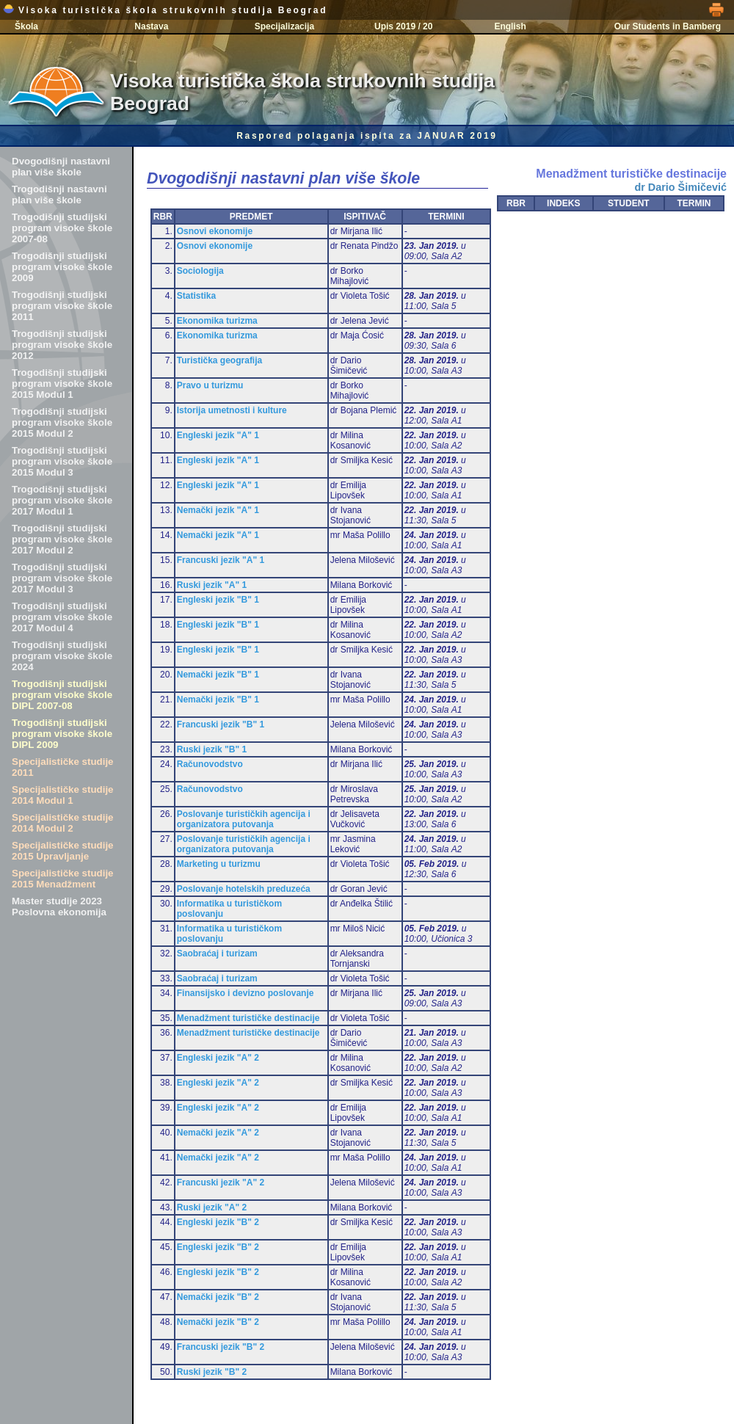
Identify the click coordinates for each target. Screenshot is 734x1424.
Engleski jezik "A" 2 (218, 1058)
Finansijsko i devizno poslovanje (245, 993)
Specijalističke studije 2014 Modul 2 (63, 823)
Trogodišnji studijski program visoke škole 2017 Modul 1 (62, 500)
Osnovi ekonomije (214, 231)
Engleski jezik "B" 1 (218, 600)
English (510, 26)
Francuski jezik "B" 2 (220, 1347)
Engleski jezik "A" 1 (218, 435)
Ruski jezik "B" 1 (212, 749)
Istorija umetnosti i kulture (232, 410)
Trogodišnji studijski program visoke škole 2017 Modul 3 (62, 578)
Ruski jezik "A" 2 (212, 1207)
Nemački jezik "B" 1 (218, 674)
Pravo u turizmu (210, 385)
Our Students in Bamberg (667, 26)
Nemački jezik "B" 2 (218, 1297)
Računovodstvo (210, 764)
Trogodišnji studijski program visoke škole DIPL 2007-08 (62, 694)
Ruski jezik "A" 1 (212, 585)
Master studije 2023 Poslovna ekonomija (59, 907)
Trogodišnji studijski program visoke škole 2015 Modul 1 (62, 383)
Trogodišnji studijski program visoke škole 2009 (62, 266)
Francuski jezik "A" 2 (220, 1182)
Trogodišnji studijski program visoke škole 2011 (62, 305)
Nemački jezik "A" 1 (218, 510)
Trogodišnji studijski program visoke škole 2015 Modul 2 (62, 422)
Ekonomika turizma (217, 321)
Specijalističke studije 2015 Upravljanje (63, 851)
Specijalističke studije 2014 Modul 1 (63, 795)
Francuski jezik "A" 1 (220, 560)
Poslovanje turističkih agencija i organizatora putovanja (243, 819)
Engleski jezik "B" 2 (218, 1222)
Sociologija (200, 271)
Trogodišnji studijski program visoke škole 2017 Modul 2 (62, 539)
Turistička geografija (219, 360)
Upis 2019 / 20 (403, 26)
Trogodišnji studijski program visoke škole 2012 (62, 344)
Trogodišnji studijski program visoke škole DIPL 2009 (62, 733)
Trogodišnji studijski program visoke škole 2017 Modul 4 (62, 616)
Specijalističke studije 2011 (63, 767)
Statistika (196, 296)
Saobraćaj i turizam (217, 953)
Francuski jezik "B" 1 (220, 724)
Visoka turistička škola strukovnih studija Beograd (165, 10)
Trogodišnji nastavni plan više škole (59, 195)
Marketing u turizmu (219, 864)
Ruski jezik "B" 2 (212, 1372)
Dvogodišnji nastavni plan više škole (61, 167)
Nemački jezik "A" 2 (218, 1132)
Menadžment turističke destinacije (248, 1018)
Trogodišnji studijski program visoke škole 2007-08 (62, 227)
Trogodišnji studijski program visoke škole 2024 (62, 655)
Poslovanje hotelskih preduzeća (243, 889)
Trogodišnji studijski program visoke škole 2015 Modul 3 (62, 461)
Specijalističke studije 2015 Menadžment (63, 879)
